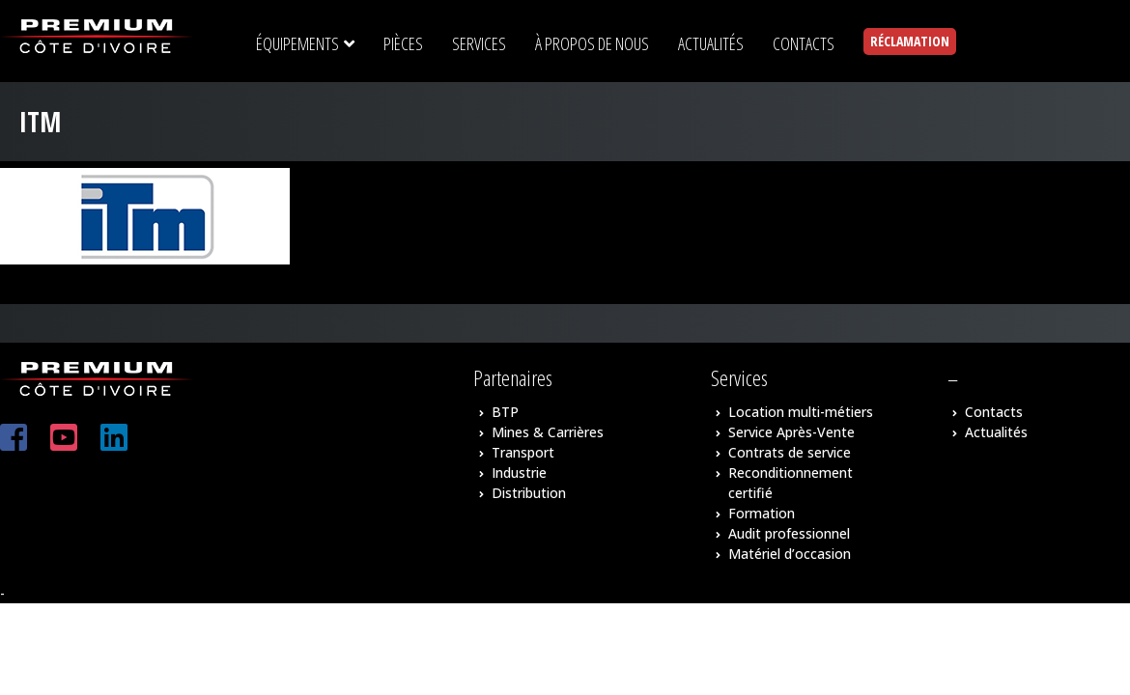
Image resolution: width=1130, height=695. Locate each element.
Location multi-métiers (800, 412)
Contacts (994, 412)
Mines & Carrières (548, 432)
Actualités (996, 432)
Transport (523, 452)
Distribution (529, 493)
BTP (505, 412)
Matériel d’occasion (789, 553)
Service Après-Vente (791, 432)
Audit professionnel (789, 533)
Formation (761, 513)
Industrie (519, 472)
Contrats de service (789, 452)
